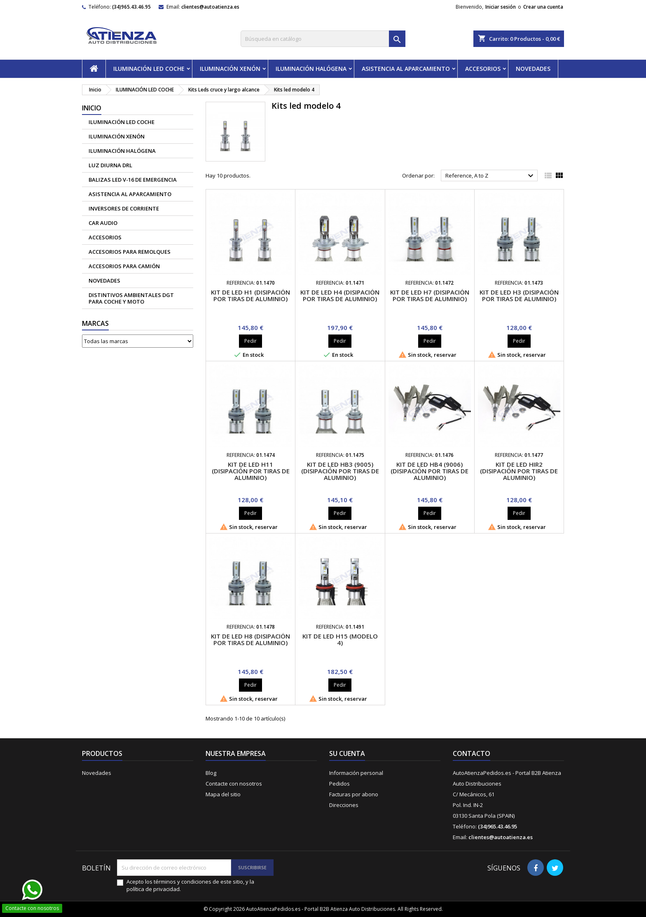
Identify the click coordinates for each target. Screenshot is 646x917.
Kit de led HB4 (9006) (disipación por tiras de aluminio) (429, 471)
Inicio (91, 107)
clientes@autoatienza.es (210, 6)
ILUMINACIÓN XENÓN (230, 69)
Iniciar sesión (500, 6)
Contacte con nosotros (234, 783)
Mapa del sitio (223, 794)
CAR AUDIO (103, 223)
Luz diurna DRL (110, 165)
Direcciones (343, 805)
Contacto (471, 753)
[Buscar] (323, 38)
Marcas (95, 323)
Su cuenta (347, 753)
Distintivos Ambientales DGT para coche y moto (131, 298)
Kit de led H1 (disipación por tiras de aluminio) (250, 295)
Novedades (96, 773)
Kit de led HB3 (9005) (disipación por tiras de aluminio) (340, 471)
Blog (211, 773)
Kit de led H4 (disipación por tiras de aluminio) (339, 295)
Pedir (250, 340)
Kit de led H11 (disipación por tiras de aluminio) (251, 471)
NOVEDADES (533, 69)
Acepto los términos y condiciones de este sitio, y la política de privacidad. (190, 885)
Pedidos (339, 783)
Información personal (356, 773)
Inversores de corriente (124, 208)
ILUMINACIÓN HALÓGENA (311, 69)
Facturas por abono (353, 794)
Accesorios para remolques (130, 251)
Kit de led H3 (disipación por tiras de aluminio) (519, 295)
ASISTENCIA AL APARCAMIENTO (406, 69)
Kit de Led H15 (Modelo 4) (340, 639)
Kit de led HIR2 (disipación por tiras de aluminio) (519, 471)
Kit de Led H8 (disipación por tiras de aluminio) (250, 639)
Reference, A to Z (490, 176)
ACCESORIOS (483, 69)
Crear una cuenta (543, 6)
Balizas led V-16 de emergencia (133, 179)
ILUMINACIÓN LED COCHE (149, 69)
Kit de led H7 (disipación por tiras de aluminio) (429, 295)
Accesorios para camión (124, 266)
